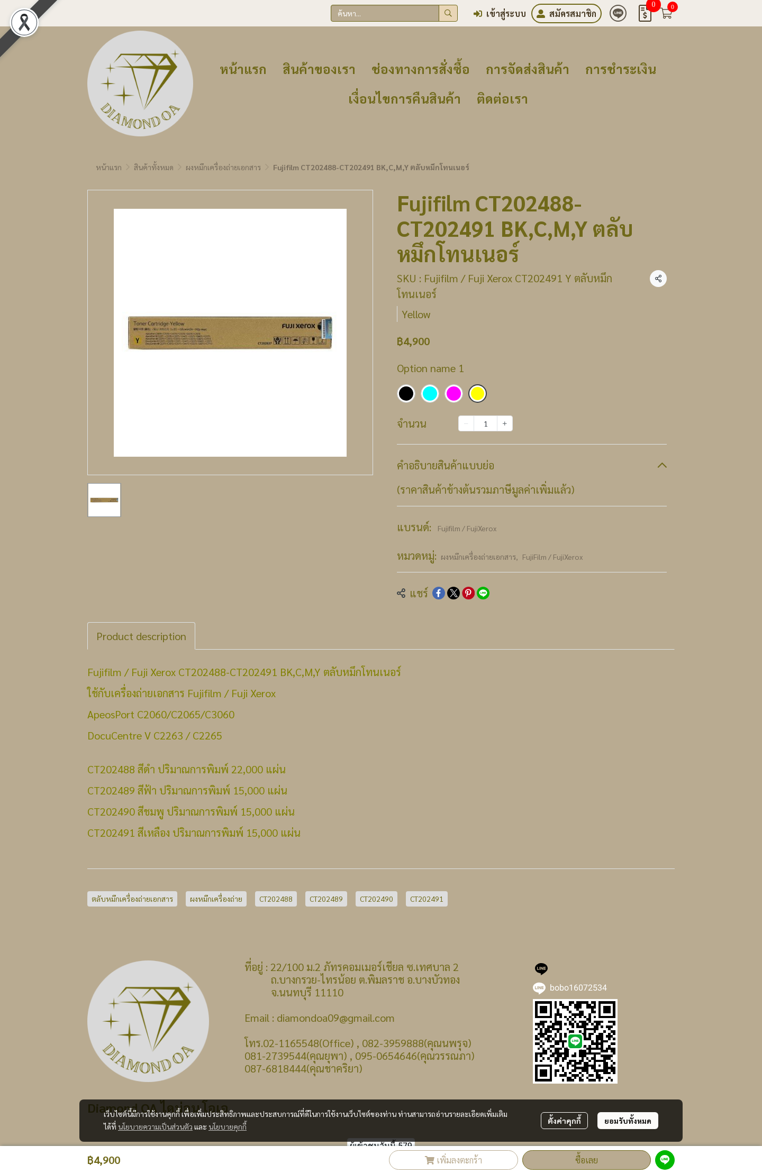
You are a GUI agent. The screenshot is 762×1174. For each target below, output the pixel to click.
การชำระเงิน (620, 68)
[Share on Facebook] (438, 593)
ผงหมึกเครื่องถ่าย (216, 898)
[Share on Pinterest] (468, 593)
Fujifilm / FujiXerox (467, 528)
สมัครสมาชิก (566, 13)
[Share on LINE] (483, 593)
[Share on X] (453, 593)
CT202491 (426, 898)
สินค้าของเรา (319, 68)
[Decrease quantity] (466, 423)
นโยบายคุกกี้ (227, 1126)
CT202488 (276, 898)
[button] (394, 13)
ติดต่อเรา (502, 98)
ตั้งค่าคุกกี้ (564, 1120)
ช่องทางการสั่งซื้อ (420, 68)
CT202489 (326, 898)
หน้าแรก (243, 68)
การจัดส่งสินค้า (527, 68)
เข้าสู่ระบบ (500, 13)
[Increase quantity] (504, 423)
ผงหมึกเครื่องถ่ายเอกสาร (223, 167)
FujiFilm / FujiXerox (552, 556)
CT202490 (376, 898)
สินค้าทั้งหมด (154, 167)
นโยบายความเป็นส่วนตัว (155, 1126)
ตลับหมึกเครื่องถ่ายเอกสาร (132, 898)
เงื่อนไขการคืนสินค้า (404, 98)
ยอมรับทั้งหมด (627, 1120)
